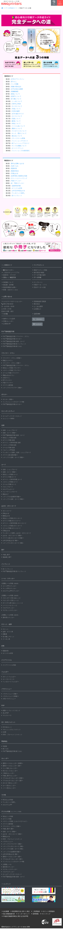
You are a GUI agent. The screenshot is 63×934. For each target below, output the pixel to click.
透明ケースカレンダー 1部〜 (11, 766)
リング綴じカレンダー (9, 768)
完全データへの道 (39, 287)
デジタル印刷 (11, 811)
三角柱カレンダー (7, 773)
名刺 (2, 425)
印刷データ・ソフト (39, 285)
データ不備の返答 (39, 275)
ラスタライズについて (19, 131)
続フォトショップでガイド (20, 143)
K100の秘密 (16, 111)
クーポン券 (5, 639)
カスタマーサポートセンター (11, 301)
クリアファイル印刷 (8, 665)
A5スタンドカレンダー (9, 771)
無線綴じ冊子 (6, 557)
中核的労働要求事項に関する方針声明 (14, 916)
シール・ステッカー (8, 578)
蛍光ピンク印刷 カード (9, 474)
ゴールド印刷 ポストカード (11, 528)
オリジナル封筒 (17, 188)
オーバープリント (18, 148)
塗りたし (14, 81)
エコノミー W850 (7, 418)
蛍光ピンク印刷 (7, 816)
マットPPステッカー (8, 588)
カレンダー (5, 758)
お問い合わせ (6, 296)
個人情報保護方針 (8, 914)
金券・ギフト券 (7, 631)
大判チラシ (5, 378)
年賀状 (4, 746)
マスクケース (6, 715)
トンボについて (17, 101)
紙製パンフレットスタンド (10, 710)
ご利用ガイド (6, 265)
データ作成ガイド (11, 8)
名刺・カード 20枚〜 (8, 433)
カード (3, 464)
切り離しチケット (7, 636)
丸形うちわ (14, 166)
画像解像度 (14, 91)
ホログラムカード (7, 489)
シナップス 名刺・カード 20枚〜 (12, 457)
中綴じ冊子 (5, 554)
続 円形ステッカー (17, 183)
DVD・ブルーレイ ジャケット (11, 734)
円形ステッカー (16, 181)
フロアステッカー (7, 608)
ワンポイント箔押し (18, 193)
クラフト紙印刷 (7, 385)
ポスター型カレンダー (9, 783)
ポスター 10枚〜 (7, 399)
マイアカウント (38, 265)
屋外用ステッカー (7, 617)
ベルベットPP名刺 (8, 450)
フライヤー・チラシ (8, 353)
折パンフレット (17, 195)
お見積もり (36, 309)
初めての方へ (7, 270)
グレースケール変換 (18, 138)
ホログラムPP (6, 804)
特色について (16, 123)
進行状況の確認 (38, 272)
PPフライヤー (6, 380)
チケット (5, 629)
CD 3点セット (6, 727)
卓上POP (5, 713)
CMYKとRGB (16, 104)
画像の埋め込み (16, 86)
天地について (16, 108)
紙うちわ (5, 748)
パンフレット (5, 564)
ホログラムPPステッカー (10, 591)
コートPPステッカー (8, 586)
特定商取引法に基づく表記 (20, 911)
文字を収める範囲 (17, 89)
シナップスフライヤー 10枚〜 (11, 387)
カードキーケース (7, 679)
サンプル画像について (19, 145)
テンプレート (37, 282)
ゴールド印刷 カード (8, 484)
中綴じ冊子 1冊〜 (7, 829)
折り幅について (16, 99)
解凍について (16, 121)
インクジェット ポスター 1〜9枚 (12, 402)
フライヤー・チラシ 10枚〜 (11, 363)
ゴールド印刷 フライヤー (10, 373)
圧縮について (16, 118)
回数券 (4, 634)
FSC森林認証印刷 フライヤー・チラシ (15, 336)
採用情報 (35, 914)
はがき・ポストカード (8, 506)
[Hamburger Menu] (60, 3)
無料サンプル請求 (8, 318)
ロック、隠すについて (19, 133)
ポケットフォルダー (8, 677)
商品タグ (5, 494)
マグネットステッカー (9, 610)
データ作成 (36, 277)
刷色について (15, 94)
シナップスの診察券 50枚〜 (11, 496)
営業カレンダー (7, 321)
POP (2, 705)
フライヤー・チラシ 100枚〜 (11, 358)
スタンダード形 (11, 598)
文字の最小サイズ (18, 113)
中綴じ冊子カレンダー (9, 775)
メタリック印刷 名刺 (8, 445)
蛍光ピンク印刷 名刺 (8, 437)
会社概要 (5, 911)
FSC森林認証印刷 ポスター (11, 339)
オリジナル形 (12, 603)
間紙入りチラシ (7, 360)
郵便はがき (5, 516)
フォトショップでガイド (20, 141)
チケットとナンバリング (19, 178)
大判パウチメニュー (8, 698)
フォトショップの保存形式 (20, 150)
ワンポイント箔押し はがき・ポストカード (16, 533)
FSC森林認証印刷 (7, 331)
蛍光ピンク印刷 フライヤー (11, 368)
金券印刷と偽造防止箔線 (19, 176)
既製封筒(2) (15, 171)
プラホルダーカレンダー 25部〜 (12, 778)
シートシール (9, 605)
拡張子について (16, 96)
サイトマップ (45, 914)
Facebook (37, 324)
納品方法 (13, 277)
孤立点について (17, 136)
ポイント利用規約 (48, 911)
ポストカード (6, 511)
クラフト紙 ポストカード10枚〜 (12, 538)
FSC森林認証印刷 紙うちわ (11, 346)
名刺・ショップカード (9, 430)
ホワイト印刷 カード (8, 477)
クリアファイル (6, 660)
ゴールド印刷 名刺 (8, 447)
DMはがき (5, 513)
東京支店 (36, 304)
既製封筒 (14, 168)
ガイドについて (17, 116)
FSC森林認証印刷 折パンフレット (13, 344)
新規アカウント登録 (39, 270)
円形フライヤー (7, 382)
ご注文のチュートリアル (10, 272)
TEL (54, 2)
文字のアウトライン (17, 79)
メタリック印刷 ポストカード (11, 525)
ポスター (4, 394)
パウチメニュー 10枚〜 (9, 694)
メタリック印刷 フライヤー (11, 370)
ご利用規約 (35, 911)
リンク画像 (14, 84)
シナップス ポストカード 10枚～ (12, 543)
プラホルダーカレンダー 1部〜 (12, 780)
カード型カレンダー (8, 785)
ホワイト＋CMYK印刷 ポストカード (13, 523)
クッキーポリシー (23, 914)
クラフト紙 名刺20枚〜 (9, 455)
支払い (4, 277)
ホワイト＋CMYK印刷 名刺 (11, 442)
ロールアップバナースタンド (11, 416)
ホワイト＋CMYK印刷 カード (11, 479)
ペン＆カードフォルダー (10, 681)
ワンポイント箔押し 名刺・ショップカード (16, 452)
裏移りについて (17, 128)
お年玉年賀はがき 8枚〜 (10, 540)
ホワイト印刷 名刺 (8, 440)
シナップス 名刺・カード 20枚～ (12, 849)
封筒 (2, 646)
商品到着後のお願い (8, 287)
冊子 (2, 550)
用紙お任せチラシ (7, 375)
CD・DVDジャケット (8, 722)
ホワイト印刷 (6, 819)
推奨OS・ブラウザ (8, 275)
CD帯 (3, 732)
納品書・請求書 (7, 285)
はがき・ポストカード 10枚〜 (11, 535)
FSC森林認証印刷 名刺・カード (13, 341)
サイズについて (17, 106)
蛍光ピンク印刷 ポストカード (11, 518)
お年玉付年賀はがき (18, 190)
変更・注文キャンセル (9, 290)
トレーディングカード (9, 491)
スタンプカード (7, 487)
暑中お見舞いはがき (17, 163)
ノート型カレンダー (8, 788)
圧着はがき (14, 173)
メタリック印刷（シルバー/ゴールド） (14, 821)
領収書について (7, 282)
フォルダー (5, 672)
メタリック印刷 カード (9, 482)
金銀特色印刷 (16, 186)
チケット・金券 (6, 624)
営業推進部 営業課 (39, 301)
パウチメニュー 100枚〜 (10, 696)
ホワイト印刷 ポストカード (11, 521)
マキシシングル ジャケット (11, 729)
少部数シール (6, 864)
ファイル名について (18, 126)
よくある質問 (37, 306)
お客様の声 (6, 323)
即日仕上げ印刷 (7, 799)
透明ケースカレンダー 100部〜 (12, 763)
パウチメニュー (6, 689)
